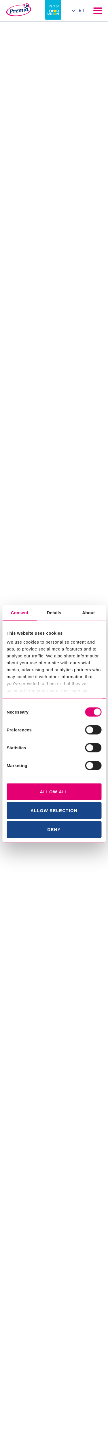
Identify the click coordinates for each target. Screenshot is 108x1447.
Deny (53, 829)
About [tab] (88, 612)
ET (82, 10)
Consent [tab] (19, 612)
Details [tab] (54, 612)
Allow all (54, 791)
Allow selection (54, 810)
